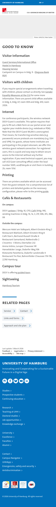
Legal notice (19, 351)
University (7, 432)
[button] (41, 2)
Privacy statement (35, 351)
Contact (24, 310)
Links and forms (11, 318)
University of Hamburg (13, 2)
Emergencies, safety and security (18, 466)
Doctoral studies (10, 415)
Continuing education (12, 398)
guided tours (24, 272)
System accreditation (31, 483)
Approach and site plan (15, 325)
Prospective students (12, 394)
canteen (12, 210)
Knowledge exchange (12, 424)
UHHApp (6, 462)
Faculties (6, 441)
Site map (19, 353)
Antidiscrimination (11, 470)
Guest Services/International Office (19, 62)
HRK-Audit (21, 483)
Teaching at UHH (10, 411)
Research (6, 407)
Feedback (6, 351)
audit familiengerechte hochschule (5, 484)
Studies (6, 390)
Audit (13, 482)
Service (7, 310)
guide (45, 191)
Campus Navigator (11, 458)
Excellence (7, 436)
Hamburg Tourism (11, 285)
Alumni (6, 445)
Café (33, 210)
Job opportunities (10, 419)
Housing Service (10, 68)
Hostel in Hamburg (11, 65)
